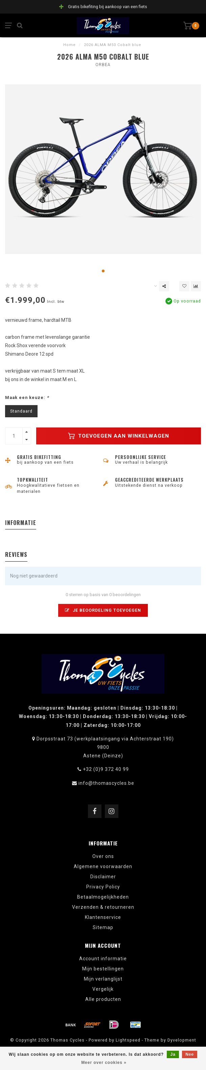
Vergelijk (103, 989)
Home (69, 45)
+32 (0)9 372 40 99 (106, 769)
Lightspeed (128, 1040)
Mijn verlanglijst (103, 979)
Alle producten (103, 999)
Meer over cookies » (104, 1062)
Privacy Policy (103, 886)
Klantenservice (103, 917)
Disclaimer (103, 876)
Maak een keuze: (27, 397)
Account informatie (103, 958)
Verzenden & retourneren (103, 907)
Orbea (103, 64)
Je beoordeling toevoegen (103, 610)
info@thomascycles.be (106, 783)
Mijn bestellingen (103, 968)
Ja (172, 1054)
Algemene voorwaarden (103, 866)
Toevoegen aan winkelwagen (118, 436)
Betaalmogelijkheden (103, 897)
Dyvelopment (181, 1040)
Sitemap (103, 927)
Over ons (103, 856)
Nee (189, 1054)
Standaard (21, 411)
